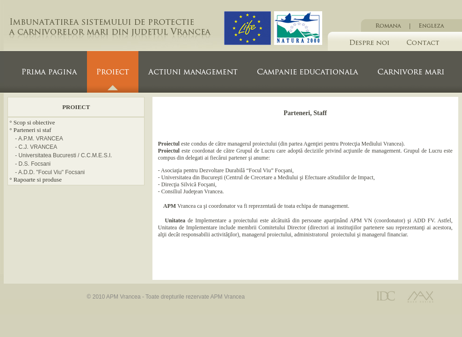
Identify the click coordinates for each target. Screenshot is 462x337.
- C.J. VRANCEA (36, 147)
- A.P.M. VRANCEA (39, 138)
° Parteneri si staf (30, 129)
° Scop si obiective (32, 122)
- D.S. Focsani (33, 164)
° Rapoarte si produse (35, 179)
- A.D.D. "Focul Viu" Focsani (50, 172)
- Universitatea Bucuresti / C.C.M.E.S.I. (63, 155)
